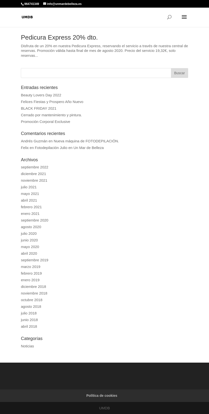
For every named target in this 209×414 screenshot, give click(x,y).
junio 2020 (29, 240)
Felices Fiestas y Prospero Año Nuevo (52, 102)
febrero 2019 (31, 273)
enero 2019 (30, 280)
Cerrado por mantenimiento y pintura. (51, 115)
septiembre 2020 (34, 220)
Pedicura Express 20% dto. (59, 37)
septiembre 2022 (34, 167)
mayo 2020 (30, 247)
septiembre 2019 (34, 260)
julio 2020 (29, 233)
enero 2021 (30, 213)
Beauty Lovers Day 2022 (41, 95)
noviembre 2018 (34, 293)
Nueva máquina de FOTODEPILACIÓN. (86, 141)
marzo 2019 (30, 267)
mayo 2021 (30, 194)
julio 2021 (29, 187)
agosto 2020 (31, 227)
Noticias (27, 346)
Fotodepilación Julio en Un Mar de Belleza (69, 148)
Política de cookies (101, 396)
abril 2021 (29, 200)
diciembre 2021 (33, 174)
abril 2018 (29, 326)
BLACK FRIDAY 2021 (38, 108)
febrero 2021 (31, 207)
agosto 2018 (31, 306)
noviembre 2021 (34, 180)
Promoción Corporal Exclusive (45, 121)
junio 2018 (29, 320)
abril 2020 (29, 253)
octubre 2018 (31, 300)
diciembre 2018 (33, 286)
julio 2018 (29, 313)
